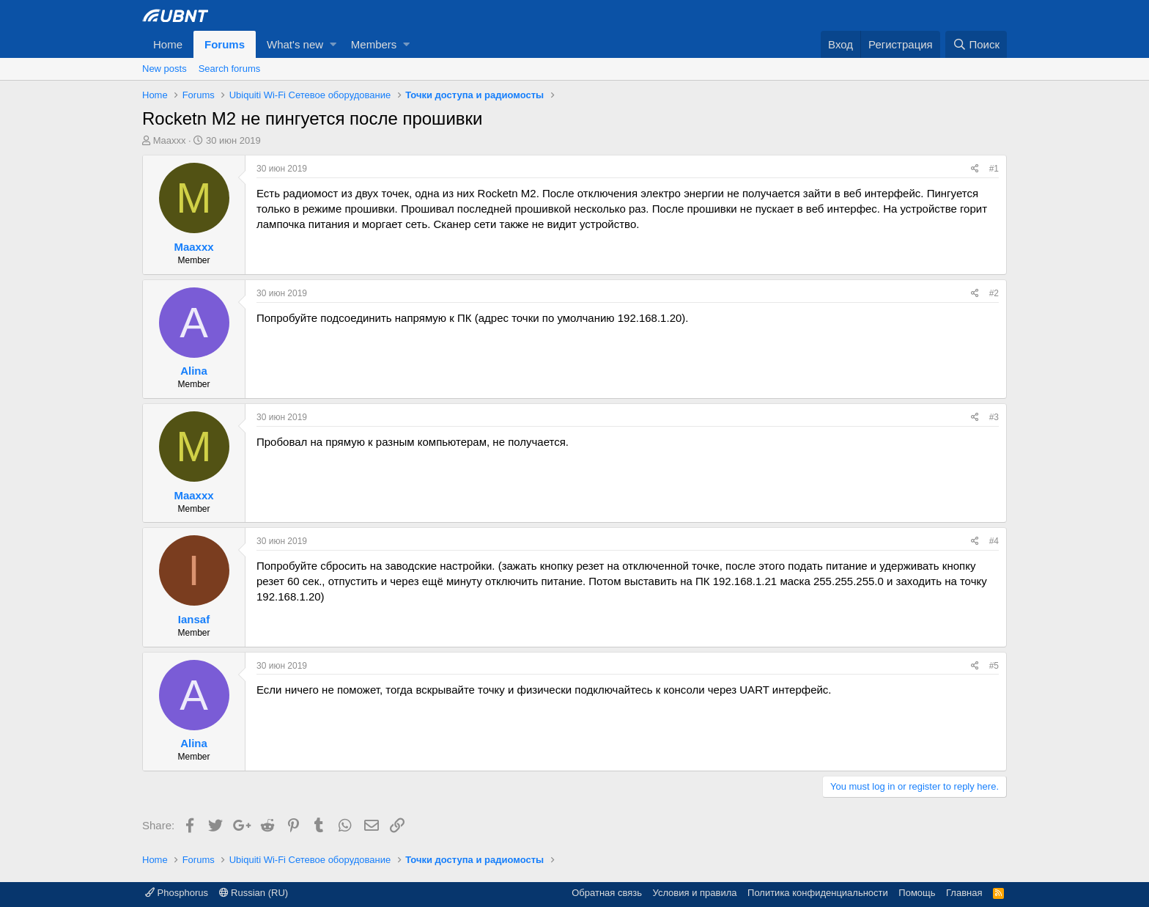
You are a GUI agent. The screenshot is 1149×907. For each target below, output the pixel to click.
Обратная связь (607, 892)
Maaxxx (169, 140)
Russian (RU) (254, 892)
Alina (193, 370)
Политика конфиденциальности (817, 892)
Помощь (916, 892)
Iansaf (194, 619)
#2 (994, 293)
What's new (295, 44)
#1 (994, 169)
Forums (224, 44)
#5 (994, 666)
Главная (964, 892)
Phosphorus (176, 892)
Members (374, 44)
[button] (333, 44)
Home (167, 44)
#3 (994, 417)
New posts (164, 68)
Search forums (230, 68)
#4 (994, 541)
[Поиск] (976, 44)
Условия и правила (695, 892)
